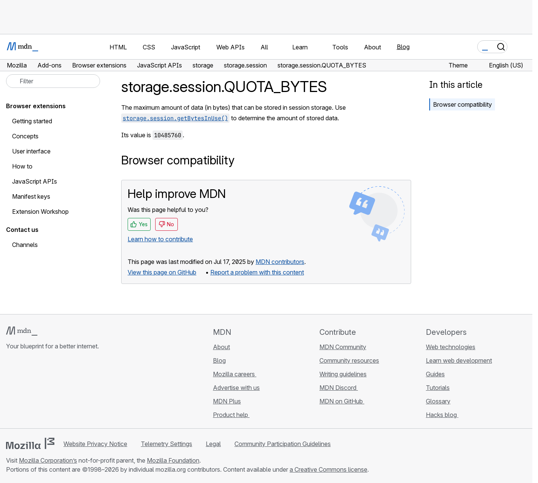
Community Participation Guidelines (282, 444)
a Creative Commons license (328, 469)
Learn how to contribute (160, 239)
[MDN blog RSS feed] (64, 391)
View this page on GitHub (162, 272)
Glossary (438, 401)
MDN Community (342, 347)
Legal (213, 444)
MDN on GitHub (341, 401)
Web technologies (450, 347)
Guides (435, 374)
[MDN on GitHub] (10, 391)
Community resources (349, 360)
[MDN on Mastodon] (51, 391)
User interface (31, 151)
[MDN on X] (37, 391)
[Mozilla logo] (30, 443)
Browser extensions (36, 106)
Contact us (22, 229)
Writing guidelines (343, 374)
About (221, 347)
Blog (403, 47)
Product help (231, 415)
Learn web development (459, 360)
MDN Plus (227, 401)
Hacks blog (442, 415)
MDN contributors (280, 261)
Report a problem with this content (257, 272)
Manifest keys (31, 196)
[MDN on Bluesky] (24, 391)
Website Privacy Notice (95, 444)
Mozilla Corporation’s (48, 460)
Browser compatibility (462, 104)
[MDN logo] (21, 331)
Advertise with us (236, 387)
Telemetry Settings (166, 444)
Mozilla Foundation (173, 460)
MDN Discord (338, 387)
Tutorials (438, 387)
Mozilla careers (234, 374)
